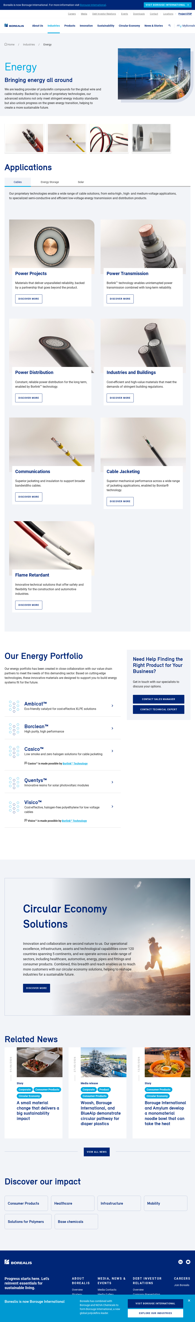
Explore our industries (155, 1313)
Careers (182, 1278)
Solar (81, 182)
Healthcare (72, 1203)
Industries (29, 44)
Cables (18, 182)
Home (10, 44)
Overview (77, 1289)
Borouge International (93, 4)
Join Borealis (181, 1285)
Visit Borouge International (155, 1303)
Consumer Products (26, 1203)
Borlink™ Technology (75, 763)
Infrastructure (119, 1203)
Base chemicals (76, 1221)
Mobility (165, 1203)
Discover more (36, 988)
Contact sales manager (158, 699)
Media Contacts (107, 1289)
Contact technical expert (158, 709)
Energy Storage (50, 182)
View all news (97, 1152)
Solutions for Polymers (28, 1221)
